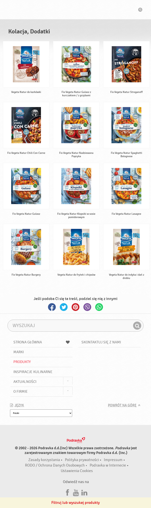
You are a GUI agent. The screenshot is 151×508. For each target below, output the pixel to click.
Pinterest (75, 307)
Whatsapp (99, 307)
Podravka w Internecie (108, 465)
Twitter (64, 307)
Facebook (52, 307)
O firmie (20, 391)
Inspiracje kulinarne (32, 372)
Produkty (22, 362)
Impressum (113, 460)
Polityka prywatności (82, 460)
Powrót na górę (122, 405)
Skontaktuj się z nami (101, 342)
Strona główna (41, 342)
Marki (18, 352)
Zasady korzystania (44, 460)
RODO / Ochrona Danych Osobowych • (56, 465)
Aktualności (24, 382)
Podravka (75, 9)
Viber (87, 307)
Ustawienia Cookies (77, 471)
